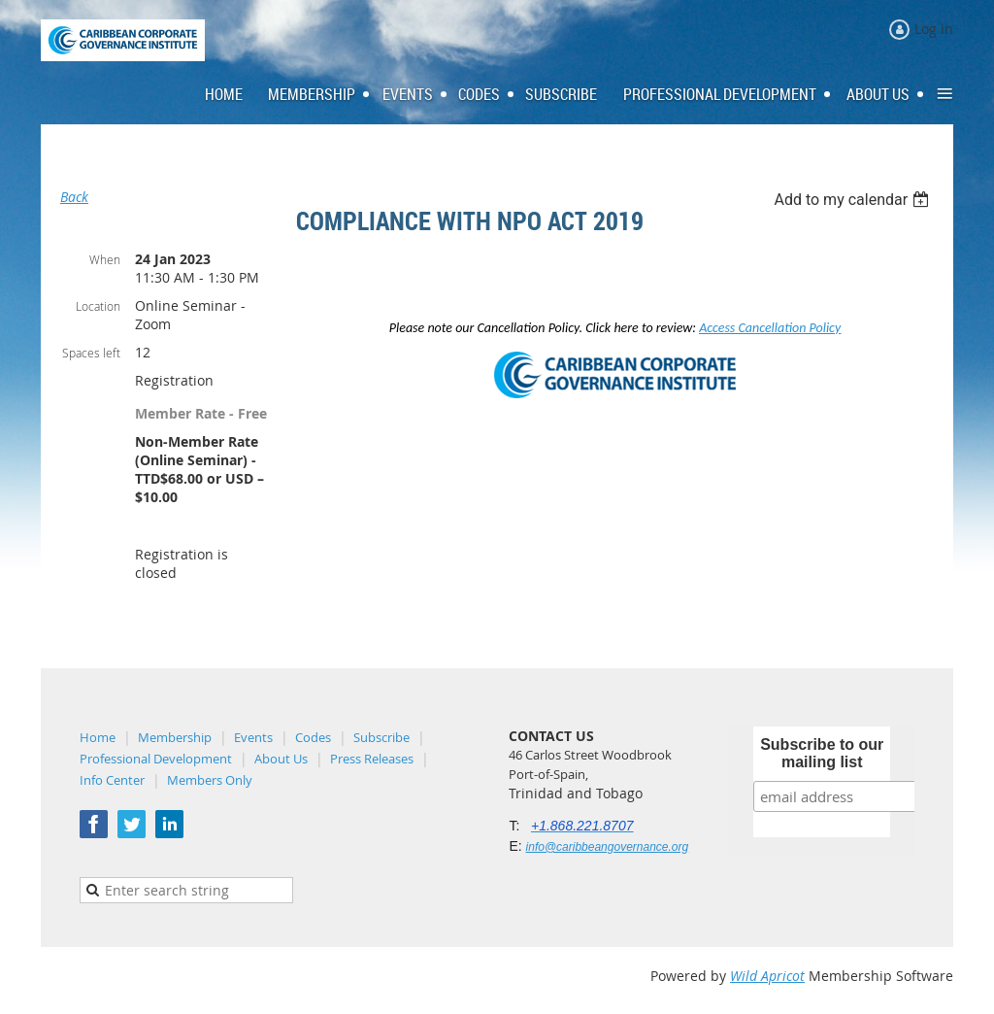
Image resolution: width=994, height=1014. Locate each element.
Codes (313, 737)
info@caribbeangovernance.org (607, 847)
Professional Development (156, 758)
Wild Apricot (767, 975)
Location (98, 306)
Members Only (209, 780)
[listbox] (854, 199)
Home (98, 737)
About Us (281, 758)
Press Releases (372, 758)
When (104, 259)
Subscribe (381, 737)
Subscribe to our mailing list (821, 753)
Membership (175, 737)
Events (253, 737)
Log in (933, 28)
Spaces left (91, 352)
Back (74, 196)
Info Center (112, 780)
